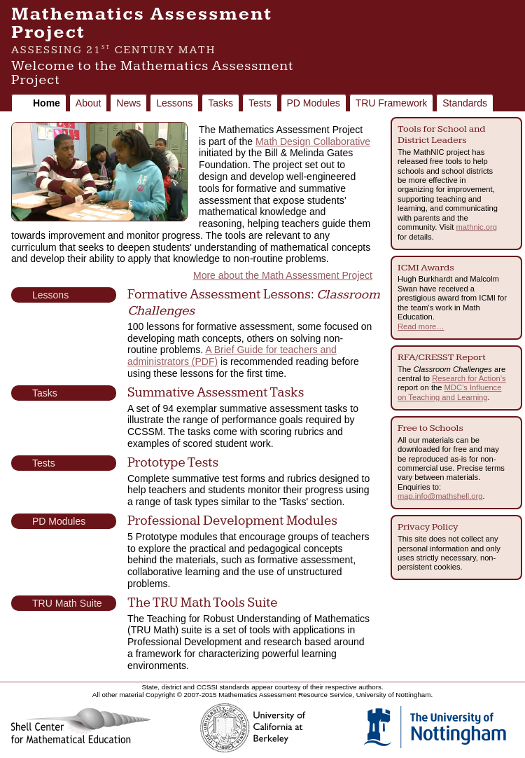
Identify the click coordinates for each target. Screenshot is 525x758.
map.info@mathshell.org (440, 496)
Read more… (421, 326)
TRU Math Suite (67, 603)
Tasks (220, 103)
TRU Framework (392, 103)
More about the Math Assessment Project (282, 275)
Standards (464, 103)
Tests (260, 103)
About (89, 103)
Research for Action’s (469, 378)
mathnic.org (476, 227)
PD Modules (313, 103)
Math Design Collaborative (312, 141)
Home (46, 103)
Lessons (174, 103)
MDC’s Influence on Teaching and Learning (449, 392)
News (128, 103)
